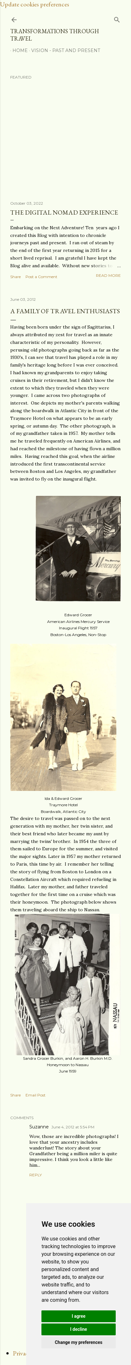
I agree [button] (78, 1316)
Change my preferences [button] (78, 1342)
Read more (108, 275)
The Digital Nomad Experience (64, 212)
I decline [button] (78, 1329)
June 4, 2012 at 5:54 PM (72, 1127)
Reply (35, 1174)
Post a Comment (41, 276)
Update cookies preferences (34, 4)
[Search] (117, 18)
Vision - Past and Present (63, 50)
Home (17, 50)
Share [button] (15, 276)
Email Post (35, 1095)
